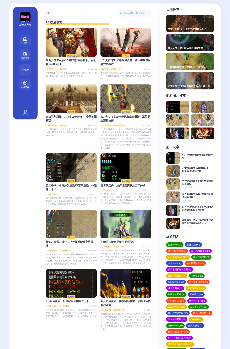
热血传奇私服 (177, 319)
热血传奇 (126, 297)
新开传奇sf (175, 325)
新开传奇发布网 (178, 313)
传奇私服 (50, 69)
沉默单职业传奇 (198, 282)
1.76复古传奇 (61, 69)
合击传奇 (174, 263)
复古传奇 (104, 69)
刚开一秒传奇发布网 (179, 338)
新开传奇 (126, 112)
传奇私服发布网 (178, 332)
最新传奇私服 (177, 276)
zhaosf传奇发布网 (178, 257)
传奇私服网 (195, 325)
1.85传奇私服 (176, 282)
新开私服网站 (201, 313)
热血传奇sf (175, 244)
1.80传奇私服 (176, 307)
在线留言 (25, 84)
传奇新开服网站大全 (180, 344)
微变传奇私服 (176, 294)
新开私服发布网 (200, 251)
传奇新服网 (175, 288)
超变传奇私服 (201, 257)
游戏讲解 (25, 55)
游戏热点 (25, 70)
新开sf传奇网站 (177, 251)
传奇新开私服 (195, 263)
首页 (25, 40)
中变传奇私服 (195, 288)
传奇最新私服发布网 (179, 269)
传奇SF (126, 56)
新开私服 (71, 56)
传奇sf (196, 319)
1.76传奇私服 (119, 125)
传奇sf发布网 (197, 301)
